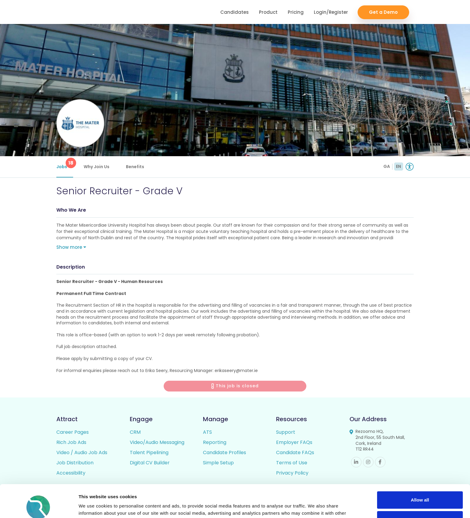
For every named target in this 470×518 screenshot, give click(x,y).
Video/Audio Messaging (157, 442)
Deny (420, 488)
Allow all (420, 469)
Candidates (234, 12)
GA (386, 166)
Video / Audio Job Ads (81, 452)
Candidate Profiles (224, 452)
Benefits (135, 167)
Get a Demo (383, 12)
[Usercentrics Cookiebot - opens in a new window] (39, 506)
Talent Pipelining (149, 452)
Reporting (214, 442)
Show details (92, 506)
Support (285, 432)
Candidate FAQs (295, 452)
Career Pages (72, 432)
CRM (135, 432)
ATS (207, 432)
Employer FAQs (294, 442)
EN (398, 166)
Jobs (64, 164)
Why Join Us (96, 167)
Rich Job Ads (71, 442)
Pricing (296, 12)
